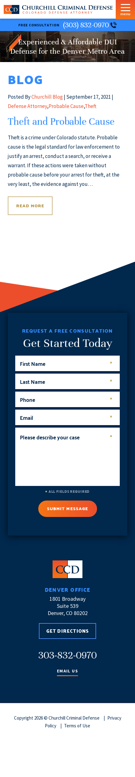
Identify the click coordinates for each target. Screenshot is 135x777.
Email (66, 417)
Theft (90, 106)
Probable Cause (66, 106)
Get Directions (67, 630)
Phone (66, 399)
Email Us (67, 671)
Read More (30, 206)
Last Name (66, 381)
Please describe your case (66, 437)
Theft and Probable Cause (61, 121)
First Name (66, 363)
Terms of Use (77, 726)
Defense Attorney (27, 106)
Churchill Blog (47, 96)
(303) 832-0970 (90, 24)
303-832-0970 (67, 655)
